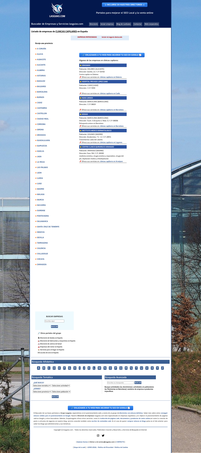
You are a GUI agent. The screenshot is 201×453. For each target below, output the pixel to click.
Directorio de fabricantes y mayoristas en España (57, 341)
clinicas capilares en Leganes (111, 142)
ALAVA (40, 54)
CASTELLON (42, 113)
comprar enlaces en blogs (136, 421)
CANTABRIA (42, 108)
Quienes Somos (82, 442)
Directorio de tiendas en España (51, 338)
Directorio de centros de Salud (51, 344)
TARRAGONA (42, 243)
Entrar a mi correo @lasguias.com (102, 442)
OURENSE (41, 210)
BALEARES (41, 86)
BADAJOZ (41, 81)
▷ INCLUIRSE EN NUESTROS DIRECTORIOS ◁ (124, 4)
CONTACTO (120, 442)
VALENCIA (41, 248)
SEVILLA (40, 237)
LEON (39, 173)
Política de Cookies (121, 447)
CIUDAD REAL (43, 119)
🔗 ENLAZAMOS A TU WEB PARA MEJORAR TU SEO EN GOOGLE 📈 (111, 55)
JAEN (39, 156)
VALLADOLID (42, 254)
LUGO (39, 183)
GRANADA (41, 135)
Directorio (94, 24)
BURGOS (40, 97)
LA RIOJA (41, 162)
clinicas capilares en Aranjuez (111, 161)
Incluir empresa (107, 24)
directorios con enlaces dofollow (131, 413)
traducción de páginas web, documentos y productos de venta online (125, 418)
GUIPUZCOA (42, 146)
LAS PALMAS (42, 167)
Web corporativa (151, 24)
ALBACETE (41, 59)
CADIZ (39, 102)
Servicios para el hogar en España (52, 350)
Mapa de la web (79, 447)
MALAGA (40, 194)
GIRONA (40, 129)
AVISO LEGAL (92, 447)
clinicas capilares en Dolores (111, 77)
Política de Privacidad (105, 447)
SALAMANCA (42, 221)
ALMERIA (41, 70)
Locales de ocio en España (49, 353)
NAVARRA (41, 205)
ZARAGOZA (42, 264)
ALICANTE (41, 65)
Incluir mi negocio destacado (112, 37)
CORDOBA (41, 124)
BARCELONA (42, 92)
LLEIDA (40, 178)
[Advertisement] (55, 290)
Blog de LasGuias (124, 24)
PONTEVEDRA (43, 216)
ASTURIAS (41, 75)
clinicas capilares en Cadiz (110, 93)
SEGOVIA (41, 232)
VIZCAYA (40, 259)
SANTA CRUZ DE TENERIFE (48, 227)
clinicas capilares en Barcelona (111, 110)
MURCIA (40, 200)
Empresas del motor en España (51, 347)
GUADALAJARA (43, 140)
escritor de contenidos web (101, 421)
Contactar (138, 24)
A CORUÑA (41, 49)
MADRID (40, 189)
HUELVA (40, 151)
